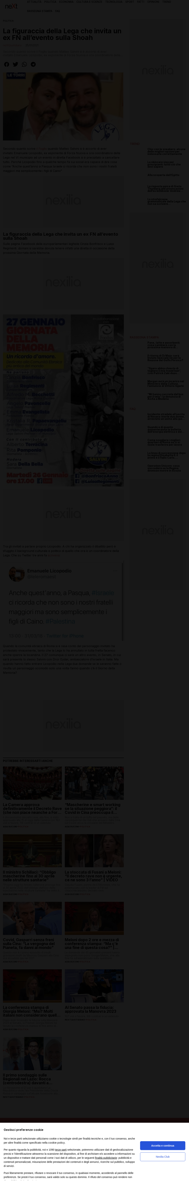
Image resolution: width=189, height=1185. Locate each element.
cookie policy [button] (56, 1142)
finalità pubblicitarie (106, 1157)
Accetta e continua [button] (162, 1145)
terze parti (61, 1149)
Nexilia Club (163, 1156)
